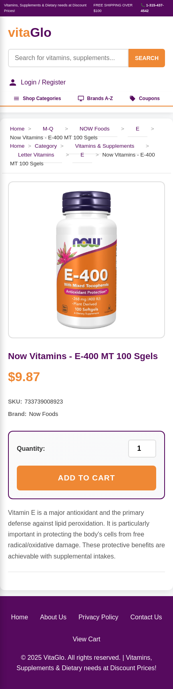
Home (17, 129)
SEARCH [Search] (147, 58)
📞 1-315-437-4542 (152, 8)
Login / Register (37, 82)
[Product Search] (68, 58)
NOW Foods (95, 129)
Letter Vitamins (36, 155)
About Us (53, 617)
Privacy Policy (98, 617)
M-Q (48, 129)
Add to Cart (86, 478)
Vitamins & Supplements (104, 146)
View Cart (86, 639)
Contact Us (146, 617)
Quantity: (31, 448)
